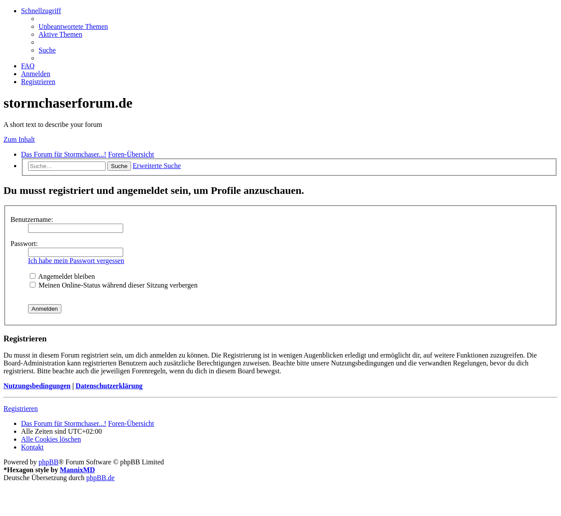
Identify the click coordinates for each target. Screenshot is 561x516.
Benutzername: (32, 219)
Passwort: (24, 243)
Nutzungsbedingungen (37, 386)
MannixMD (77, 470)
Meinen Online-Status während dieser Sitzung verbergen (114, 285)
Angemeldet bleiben (62, 276)
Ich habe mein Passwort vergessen (76, 260)
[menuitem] (73, 26)
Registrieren (21, 408)
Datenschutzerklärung (108, 386)
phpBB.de (100, 477)
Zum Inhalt (19, 139)
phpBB (48, 462)
